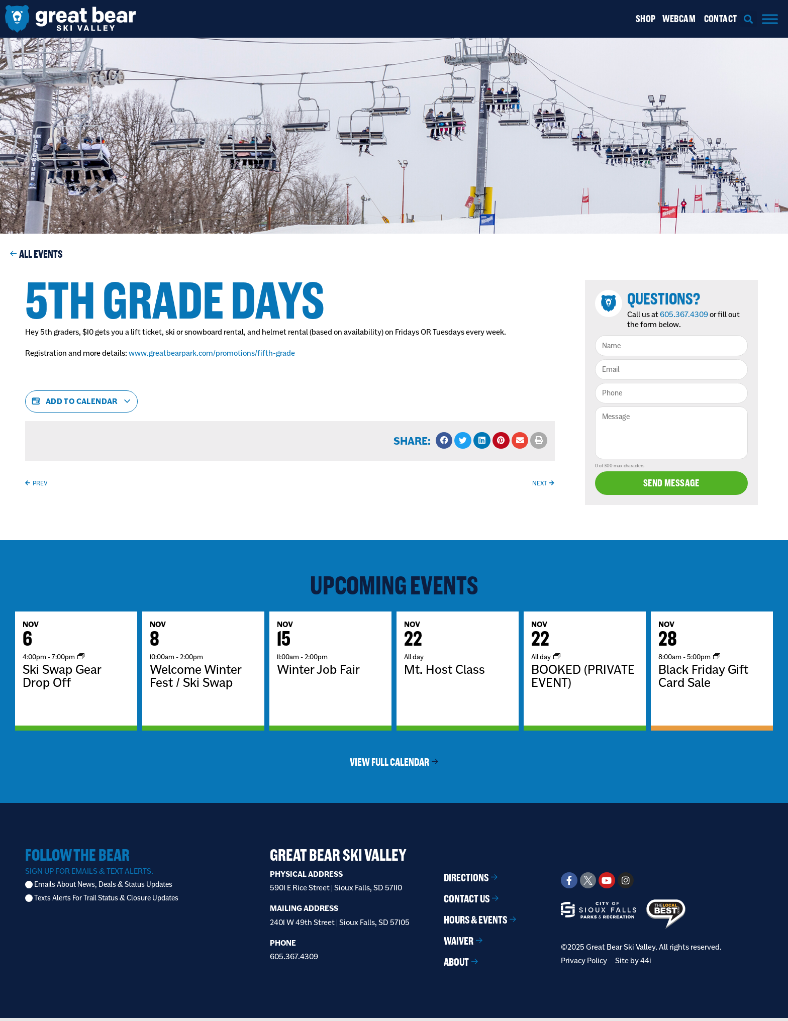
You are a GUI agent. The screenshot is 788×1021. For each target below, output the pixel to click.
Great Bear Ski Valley (338, 858)
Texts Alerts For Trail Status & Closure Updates (106, 901)
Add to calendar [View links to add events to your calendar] (81, 401)
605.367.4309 (688, 314)
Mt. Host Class (444, 672)
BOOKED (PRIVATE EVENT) (583, 679)
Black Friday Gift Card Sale (703, 679)
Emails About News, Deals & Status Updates (103, 888)
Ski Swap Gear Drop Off (62, 679)
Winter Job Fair (318, 672)
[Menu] (770, 19)
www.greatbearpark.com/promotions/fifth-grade (212, 353)
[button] (748, 19)
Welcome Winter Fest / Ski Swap (195, 679)
